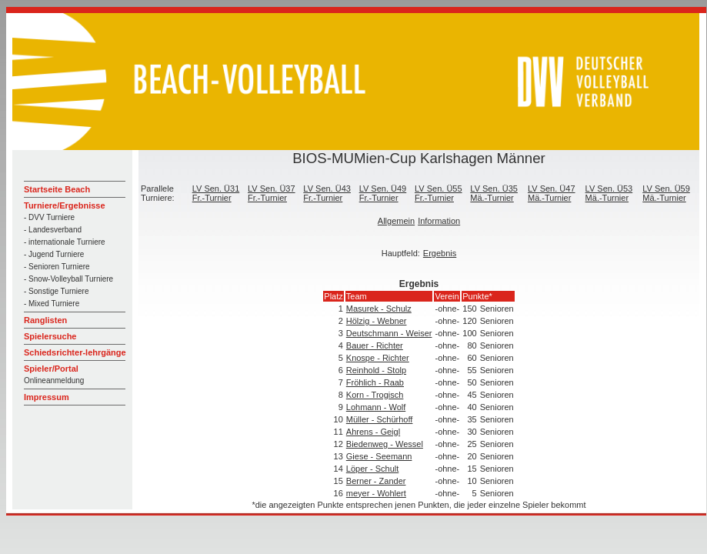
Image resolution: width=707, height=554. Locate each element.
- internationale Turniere (64, 242)
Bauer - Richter (374, 345)
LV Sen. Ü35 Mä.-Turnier (494, 193)
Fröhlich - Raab (375, 382)
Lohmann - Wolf (375, 407)
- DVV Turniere (49, 217)
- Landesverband (53, 229)
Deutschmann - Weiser (389, 333)
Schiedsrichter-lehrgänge (75, 352)
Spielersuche (50, 336)
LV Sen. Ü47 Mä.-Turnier (551, 193)
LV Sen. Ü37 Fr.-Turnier (271, 193)
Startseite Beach (57, 189)
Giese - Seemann (379, 456)
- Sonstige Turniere (56, 291)
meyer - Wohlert (376, 493)
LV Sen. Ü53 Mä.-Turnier (609, 193)
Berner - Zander (376, 481)
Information (439, 220)
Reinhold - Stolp (376, 370)
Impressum (46, 397)
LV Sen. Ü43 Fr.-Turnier (327, 193)
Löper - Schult (372, 468)
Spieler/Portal (51, 368)
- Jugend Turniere (54, 254)
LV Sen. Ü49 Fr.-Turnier (383, 193)
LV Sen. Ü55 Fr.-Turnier (438, 193)
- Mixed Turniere (51, 303)
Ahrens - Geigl (373, 431)
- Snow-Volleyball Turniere (68, 279)
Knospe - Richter (377, 357)
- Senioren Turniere (57, 266)
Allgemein (396, 220)
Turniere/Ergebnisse (64, 205)
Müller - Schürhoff (379, 419)
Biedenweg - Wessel (384, 444)
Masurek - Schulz (379, 308)
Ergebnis (439, 253)
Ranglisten (45, 320)
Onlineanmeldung (54, 380)
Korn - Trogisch (375, 394)
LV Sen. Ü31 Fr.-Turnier (216, 193)
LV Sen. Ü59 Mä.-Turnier (666, 193)
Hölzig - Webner (376, 320)
